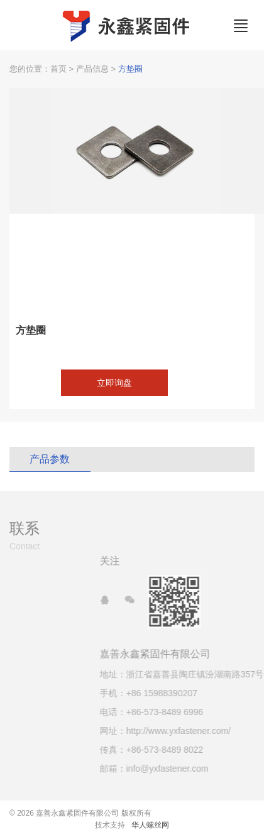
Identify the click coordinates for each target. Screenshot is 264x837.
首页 (58, 69)
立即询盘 (114, 383)
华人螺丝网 (150, 825)
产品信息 (92, 69)
